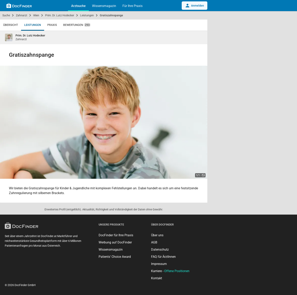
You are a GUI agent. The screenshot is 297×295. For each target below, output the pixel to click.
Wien (36, 15)
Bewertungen (77, 25)
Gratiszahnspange (111, 15)
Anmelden (194, 5)
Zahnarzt (21, 15)
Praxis (52, 24)
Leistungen (87, 15)
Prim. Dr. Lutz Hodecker (59, 15)
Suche (6, 15)
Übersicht (10, 24)
